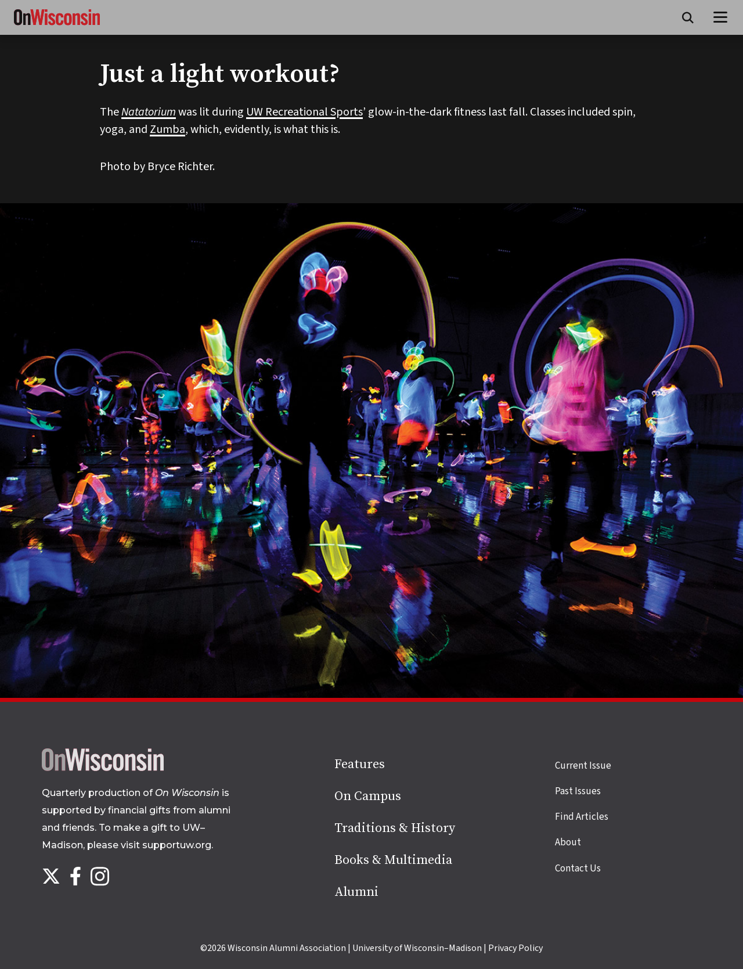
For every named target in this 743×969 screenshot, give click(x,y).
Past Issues (578, 791)
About (568, 842)
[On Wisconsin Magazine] (57, 25)
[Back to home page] (103, 768)
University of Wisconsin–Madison (417, 948)
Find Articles (581, 817)
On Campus (367, 796)
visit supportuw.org (166, 845)
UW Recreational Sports (304, 112)
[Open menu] (720, 17)
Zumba (167, 129)
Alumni (356, 892)
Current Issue (583, 766)
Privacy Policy (515, 948)
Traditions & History (394, 828)
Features (359, 764)
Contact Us (578, 869)
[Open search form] (688, 17)
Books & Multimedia (393, 860)
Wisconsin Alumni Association (287, 948)
